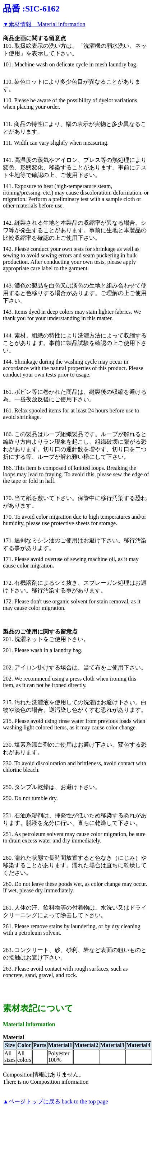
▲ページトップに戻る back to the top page (55, 1101)
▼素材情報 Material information (44, 24)
